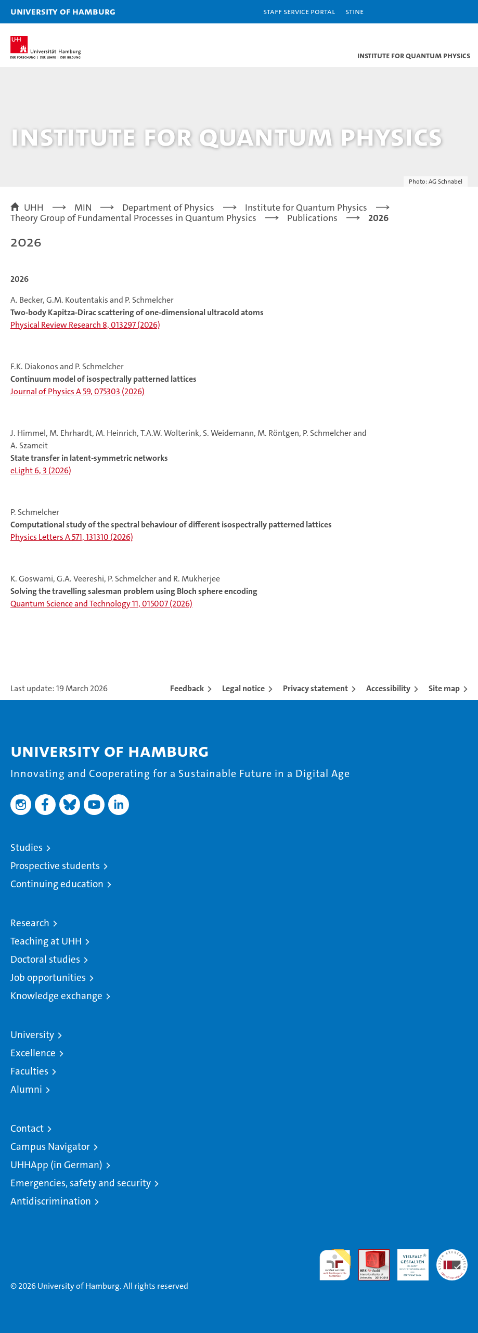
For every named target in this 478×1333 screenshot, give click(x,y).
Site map (444, 688)
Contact (27, 1128)
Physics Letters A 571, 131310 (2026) (71, 537)
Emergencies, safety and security (80, 1182)
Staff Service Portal (299, 11)
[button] (437, 11)
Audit (368, 1254)
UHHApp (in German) (56, 1164)
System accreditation (452, 1260)
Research (29, 922)
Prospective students (55, 865)
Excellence (33, 1052)
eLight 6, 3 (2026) (40, 470)
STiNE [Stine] (354, 11)
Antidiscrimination (50, 1201)
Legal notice (243, 688)
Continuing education (57, 883)
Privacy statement (315, 688)
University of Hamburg (62, 11)
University (32, 1034)
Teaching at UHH (46, 941)
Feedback (187, 688)
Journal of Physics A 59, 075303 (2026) (77, 391)
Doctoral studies (45, 959)
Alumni (26, 1089)
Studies (26, 847)
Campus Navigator (50, 1146)
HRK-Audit (407, 1260)
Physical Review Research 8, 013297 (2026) (85, 324)
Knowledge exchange (56, 995)
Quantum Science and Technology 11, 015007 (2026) (101, 603)
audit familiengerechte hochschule (335, 1264)
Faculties (29, 1071)
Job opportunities (48, 977)
